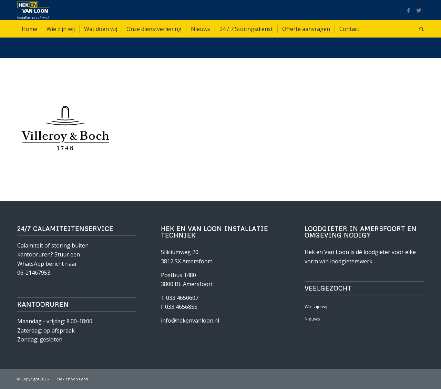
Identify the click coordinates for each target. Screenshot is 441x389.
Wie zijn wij (316, 306)
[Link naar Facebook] (408, 10)
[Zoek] (419, 29)
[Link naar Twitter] (418, 10)
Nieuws (312, 319)
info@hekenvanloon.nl (190, 320)
